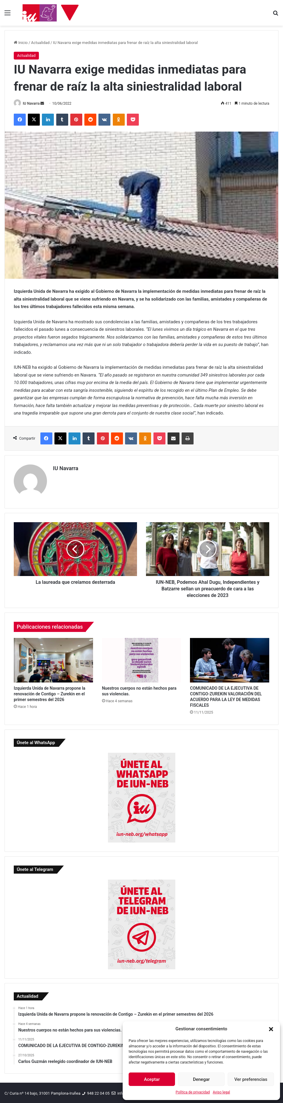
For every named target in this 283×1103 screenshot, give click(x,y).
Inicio (21, 42)
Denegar (201, 1079)
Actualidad (40, 42)
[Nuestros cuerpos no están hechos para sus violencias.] (141, 658)
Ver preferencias (250, 1079)
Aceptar (152, 1079)
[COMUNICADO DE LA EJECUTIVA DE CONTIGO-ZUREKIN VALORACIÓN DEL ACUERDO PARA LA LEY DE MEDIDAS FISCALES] (229, 658)
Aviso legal (221, 1092)
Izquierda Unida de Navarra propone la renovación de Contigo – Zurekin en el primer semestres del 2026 (49, 693)
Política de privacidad (193, 1092)
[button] (271, 1029)
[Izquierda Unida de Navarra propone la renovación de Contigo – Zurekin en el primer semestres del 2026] (53, 658)
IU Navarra (33, 103)
